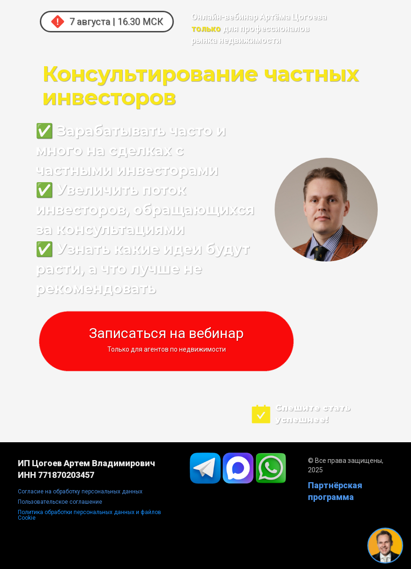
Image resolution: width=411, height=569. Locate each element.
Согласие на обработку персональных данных (80, 491)
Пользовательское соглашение (60, 502)
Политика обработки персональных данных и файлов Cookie (89, 515)
